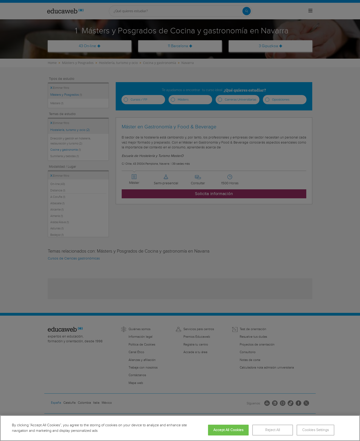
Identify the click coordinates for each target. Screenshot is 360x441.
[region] (180, 428)
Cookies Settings (315, 430)
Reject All (272, 430)
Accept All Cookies (228, 430)
